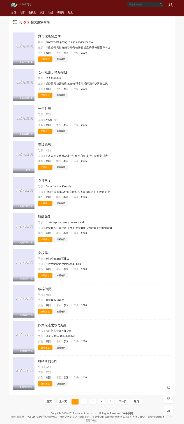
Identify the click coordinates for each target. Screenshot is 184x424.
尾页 (136, 401)
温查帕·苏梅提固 (93, 47)
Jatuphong (61, 42)
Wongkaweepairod (73, 222)
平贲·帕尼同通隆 (76, 227)
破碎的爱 (44, 289)
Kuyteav (50, 42)
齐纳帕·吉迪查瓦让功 (57, 258)
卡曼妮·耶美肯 (53, 47)
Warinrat (56, 264)
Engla (78, 264)
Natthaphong (55, 222)
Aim (56, 119)
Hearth (49, 119)
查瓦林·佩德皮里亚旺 (65, 155)
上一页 (63, 401)
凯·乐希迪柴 (100, 191)
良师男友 (44, 181)
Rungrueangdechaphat (80, 42)
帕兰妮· (104, 83)
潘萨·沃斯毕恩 (92, 83)
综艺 (42, 12)
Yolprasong (67, 264)
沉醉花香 (44, 217)
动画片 (60, 12)
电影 (22, 12)
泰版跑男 (44, 145)
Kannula (66, 186)
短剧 (70, 12)
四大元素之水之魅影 (52, 325)
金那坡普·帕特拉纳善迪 (99, 227)
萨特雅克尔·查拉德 (56, 227)
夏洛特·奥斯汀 (67, 336)
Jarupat (57, 186)
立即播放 (45, 59)
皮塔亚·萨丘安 (94, 155)
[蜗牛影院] (128, 413)
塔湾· (105, 155)
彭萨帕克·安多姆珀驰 (81, 191)
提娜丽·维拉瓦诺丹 (56, 83)
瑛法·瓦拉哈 (52, 336)
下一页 (122, 401)
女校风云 (44, 253)
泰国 (48, 52)
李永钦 (82, 155)
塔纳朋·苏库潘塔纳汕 (57, 191)
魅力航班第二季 (49, 36)
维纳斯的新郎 (48, 361)
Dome (49, 186)
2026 (84, 52)
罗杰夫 (49, 155)
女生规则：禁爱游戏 (52, 72)
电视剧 (32, 12)
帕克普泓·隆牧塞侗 (72, 47)
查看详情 (61, 59)
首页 (13, 12)
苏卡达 (106, 47)
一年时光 (44, 108)
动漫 (50, 12)
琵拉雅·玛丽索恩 (55, 300)
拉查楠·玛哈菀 (75, 83)
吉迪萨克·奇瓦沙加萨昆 (59, 330)
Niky (48, 264)
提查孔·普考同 (53, 78)
